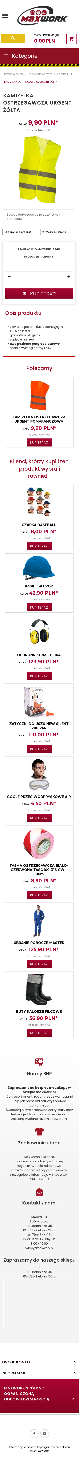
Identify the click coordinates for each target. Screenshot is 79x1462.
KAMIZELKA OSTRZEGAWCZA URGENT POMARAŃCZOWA (39, 419)
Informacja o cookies (22, 1447)
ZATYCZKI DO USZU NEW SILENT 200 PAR (39, 726)
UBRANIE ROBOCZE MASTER (39, 943)
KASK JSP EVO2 (39, 586)
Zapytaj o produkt (17, 232)
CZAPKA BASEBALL (39, 525)
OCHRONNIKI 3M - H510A (39, 655)
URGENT (47, 256)
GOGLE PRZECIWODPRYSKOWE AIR (39, 797)
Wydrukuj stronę (54, 232)
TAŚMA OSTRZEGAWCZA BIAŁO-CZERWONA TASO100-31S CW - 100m (38, 870)
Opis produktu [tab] (23, 313)
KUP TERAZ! (39, 293)
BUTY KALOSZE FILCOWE (39, 1012)
